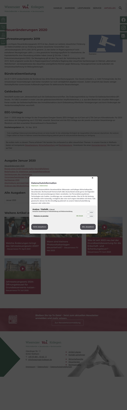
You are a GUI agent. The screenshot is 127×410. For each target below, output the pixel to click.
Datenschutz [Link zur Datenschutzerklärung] (44, 186)
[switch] (90, 212)
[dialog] (63, 205)
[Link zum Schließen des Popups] (94, 180)
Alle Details (79, 216)
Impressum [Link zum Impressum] (34, 186)
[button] (88, 212)
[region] (63, 213)
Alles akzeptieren (88, 227)
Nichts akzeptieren (39, 227)
